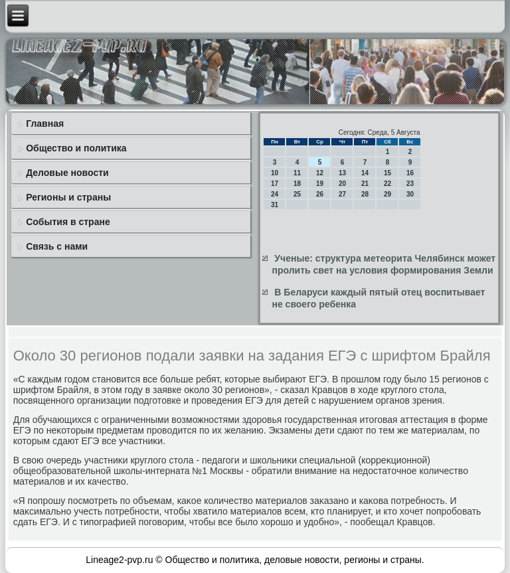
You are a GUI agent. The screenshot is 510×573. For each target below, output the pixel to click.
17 (274, 183)
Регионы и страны (68, 197)
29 (387, 194)
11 (297, 173)
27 (342, 194)
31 (274, 204)
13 (342, 173)
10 (274, 173)
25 (297, 194)
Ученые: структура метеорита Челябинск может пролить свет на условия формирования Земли (383, 264)
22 (387, 183)
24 (274, 194)
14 (365, 173)
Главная (45, 123)
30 (410, 194)
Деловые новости (67, 172)
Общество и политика (76, 148)
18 (297, 183)
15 (387, 173)
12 (319, 173)
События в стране (68, 221)
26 (319, 194)
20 (342, 183)
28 (365, 194)
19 (319, 183)
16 (410, 173)
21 (365, 183)
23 (410, 183)
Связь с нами (57, 246)
